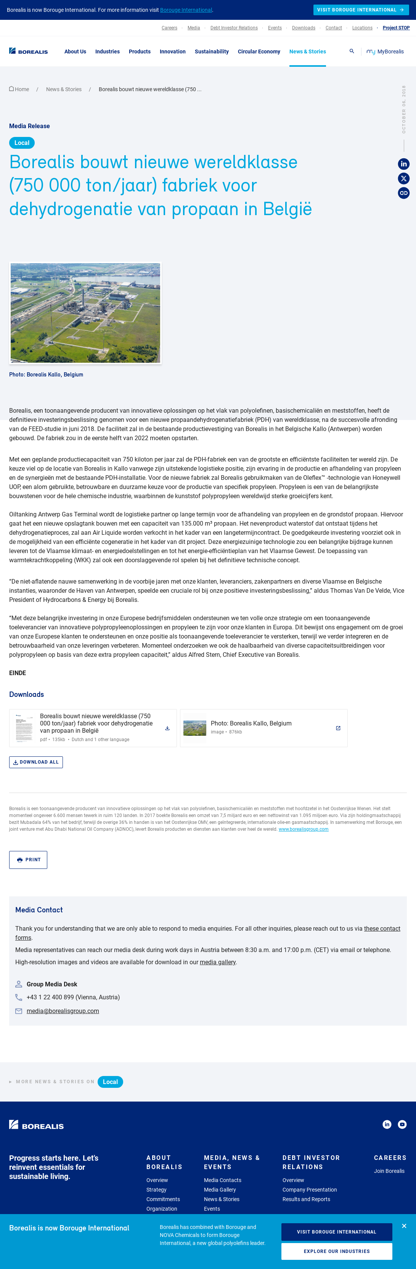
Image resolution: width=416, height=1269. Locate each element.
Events (212, 1209)
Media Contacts (222, 1180)
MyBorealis (386, 51)
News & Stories (64, 89)
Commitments (163, 1199)
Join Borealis (389, 1171)
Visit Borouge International (337, 1232)
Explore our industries (337, 1251)
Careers (390, 1157)
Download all (36, 762)
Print (29, 860)
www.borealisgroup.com (304, 829)
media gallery (218, 962)
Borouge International (186, 10)
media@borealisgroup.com (63, 1011)
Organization (161, 1209)
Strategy (156, 1190)
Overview (157, 1180)
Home (19, 89)
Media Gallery (220, 1190)
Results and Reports (306, 1199)
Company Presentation (310, 1190)
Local (21, 142)
